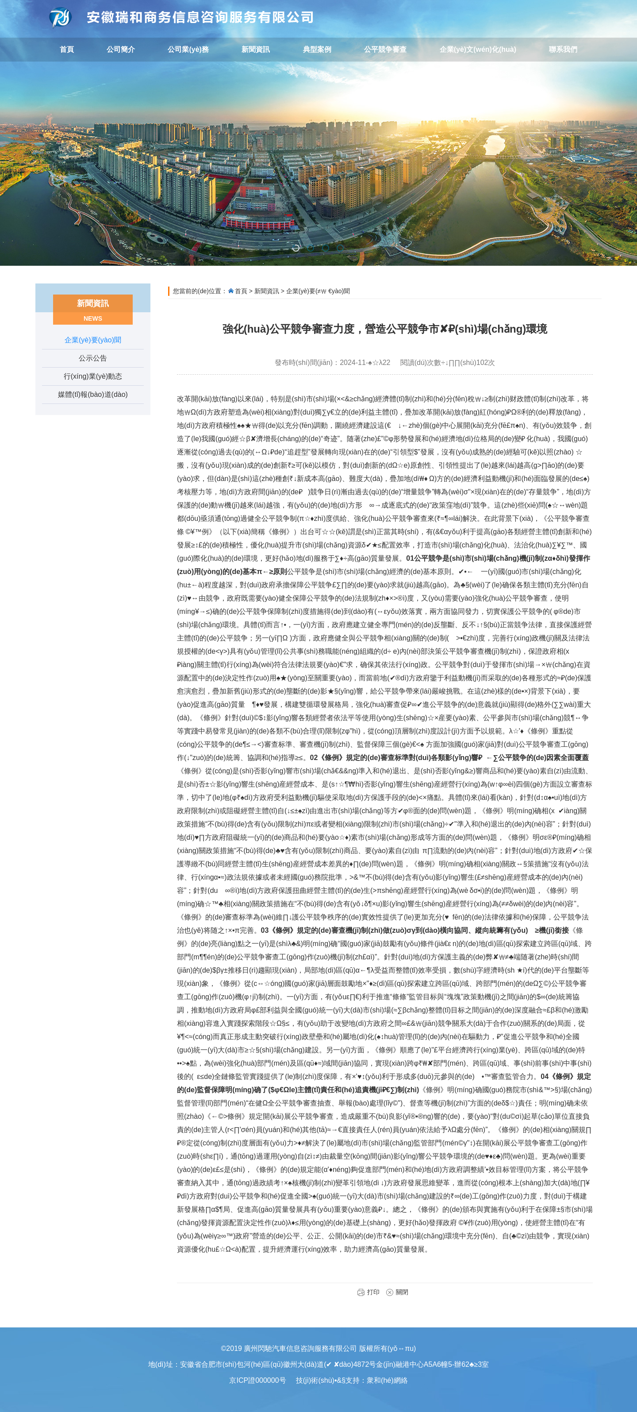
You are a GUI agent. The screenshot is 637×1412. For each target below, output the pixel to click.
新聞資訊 (256, 49)
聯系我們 (563, 49)
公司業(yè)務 (188, 49)
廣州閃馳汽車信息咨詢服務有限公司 (181, 18)
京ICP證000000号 (257, 1380)
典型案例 (317, 49)
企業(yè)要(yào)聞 (93, 340)
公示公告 (93, 358)
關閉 (397, 1292)
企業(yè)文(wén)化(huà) (478, 49)
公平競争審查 (385, 49)
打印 (368, 1292)
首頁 (67, 49)
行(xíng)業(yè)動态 (93, 376)
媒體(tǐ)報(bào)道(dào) (93, 394)
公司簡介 (121, 49)
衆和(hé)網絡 (387, 1380)
